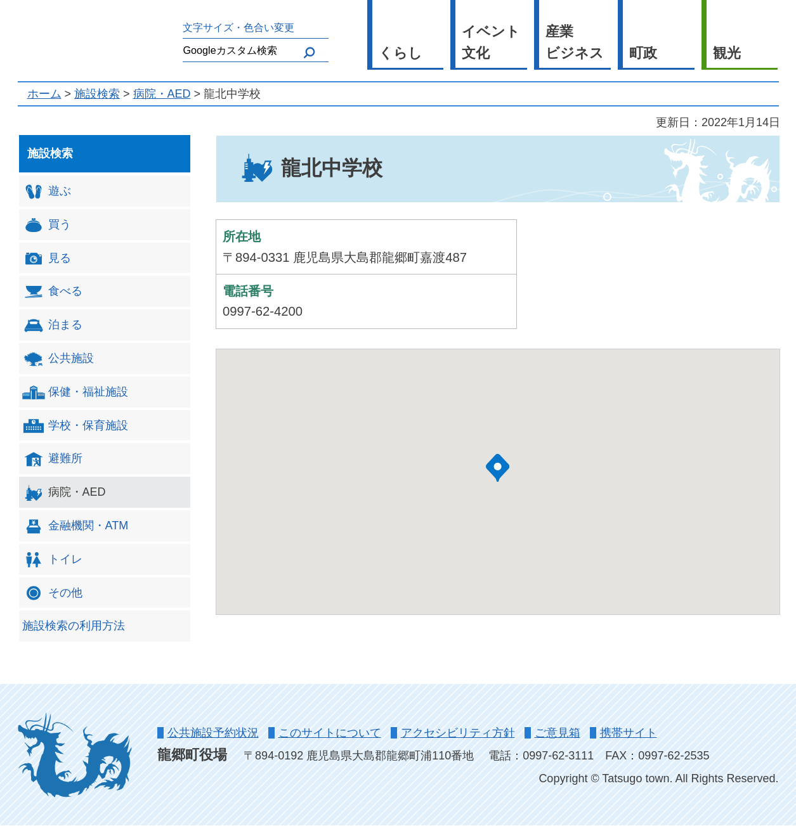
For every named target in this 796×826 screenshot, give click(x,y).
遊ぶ (46, 192)
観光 (727, 53)
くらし (400, 53)
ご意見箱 (557, 732)
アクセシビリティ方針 (458, 732)
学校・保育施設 (75, 426)
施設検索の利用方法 (73, 625)
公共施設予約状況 (213, 732)
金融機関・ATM (75, 526)
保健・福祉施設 (75, 392)
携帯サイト (628, 732)
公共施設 (58, 359)
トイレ (52, 559)
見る (46, 258)
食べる (52, 292)
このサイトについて (329, 732)
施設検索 (97, 93)
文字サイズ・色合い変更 (238, 27)
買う (46, 225)
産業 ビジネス (574, 42)
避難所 (52, 459)
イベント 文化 (491, 42)
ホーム (44, 93)
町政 (643, 53)
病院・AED (162, 93)
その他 (52, 593)
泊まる (52, 325)
